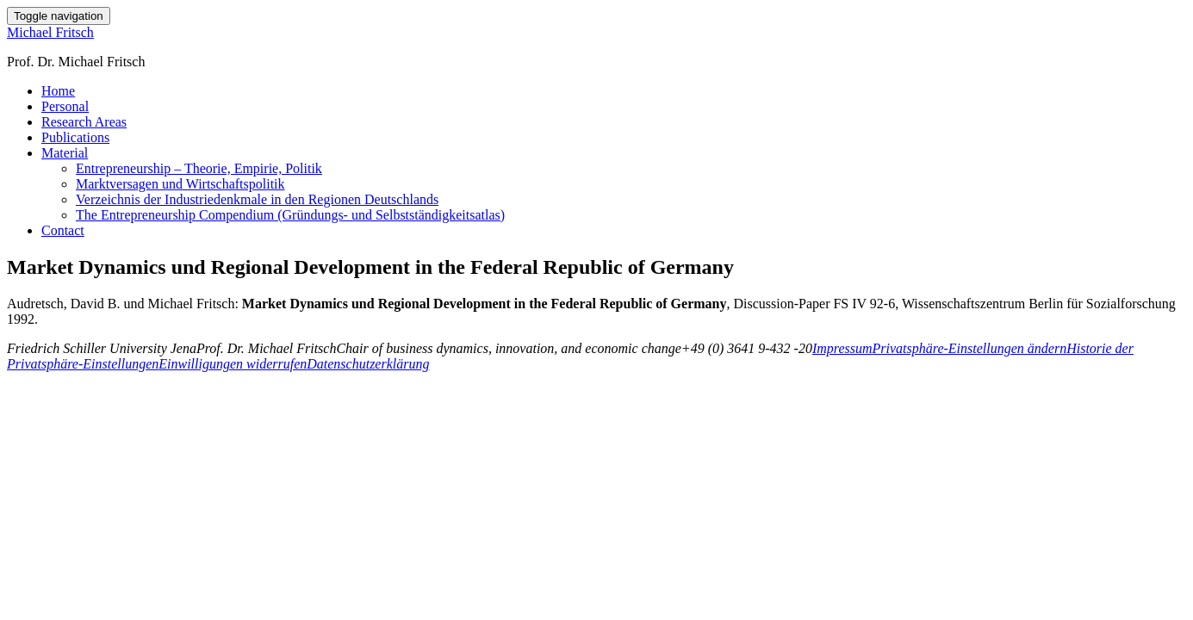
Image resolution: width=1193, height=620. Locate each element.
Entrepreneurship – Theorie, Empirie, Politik (199, 168)
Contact (62, 230)
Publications (75, 137)
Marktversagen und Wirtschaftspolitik (180, 184)
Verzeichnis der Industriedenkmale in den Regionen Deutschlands (257, 199)
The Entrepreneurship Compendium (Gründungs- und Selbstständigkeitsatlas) (290, 215)
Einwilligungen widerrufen (232, 363)
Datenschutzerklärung (368, 363)
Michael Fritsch (50, 32)
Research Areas (84, 122)
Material (64, 153)
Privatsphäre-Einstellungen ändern (970, 348)
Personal (65, 106)
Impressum (842, 348)
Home (58, 91)
